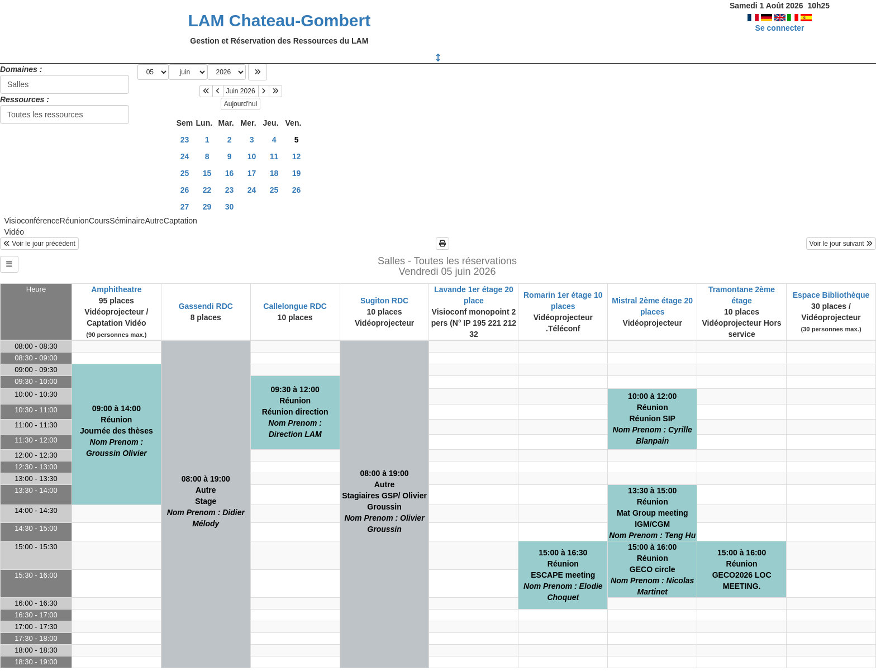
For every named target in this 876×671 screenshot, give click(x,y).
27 (184, 206)
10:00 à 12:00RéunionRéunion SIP (652, 418)
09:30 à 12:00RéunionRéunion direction (295, 412)
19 (296, 173)
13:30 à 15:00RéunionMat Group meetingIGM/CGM (652, 513)
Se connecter (779, 27)
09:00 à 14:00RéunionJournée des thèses (116, 431)
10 (251, 156)
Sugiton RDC (384, 300)
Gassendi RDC (206, 306)
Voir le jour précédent (39, 244)
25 (184, 173)
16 (229, 173)
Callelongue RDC (295, 306)
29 (207, 206)
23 (184, 139)
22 (207, 189)
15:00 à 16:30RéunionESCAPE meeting (563, 575)
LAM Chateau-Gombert (279, 20)
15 (207, 173)
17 (251, 173)
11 (274, 156)
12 (296, 156)
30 (229, 206)
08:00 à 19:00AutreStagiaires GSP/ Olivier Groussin (384, 501)
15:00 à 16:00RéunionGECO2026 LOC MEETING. (742, 569)
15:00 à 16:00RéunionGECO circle (652, 569)
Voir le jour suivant (841, 244)
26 (184, 189)
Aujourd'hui (241, 104)
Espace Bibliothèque (831, 295)
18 (274, 173)
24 (184, 156)
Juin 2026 (240, 91)
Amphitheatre (116, 289)
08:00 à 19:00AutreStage (206, 501)
